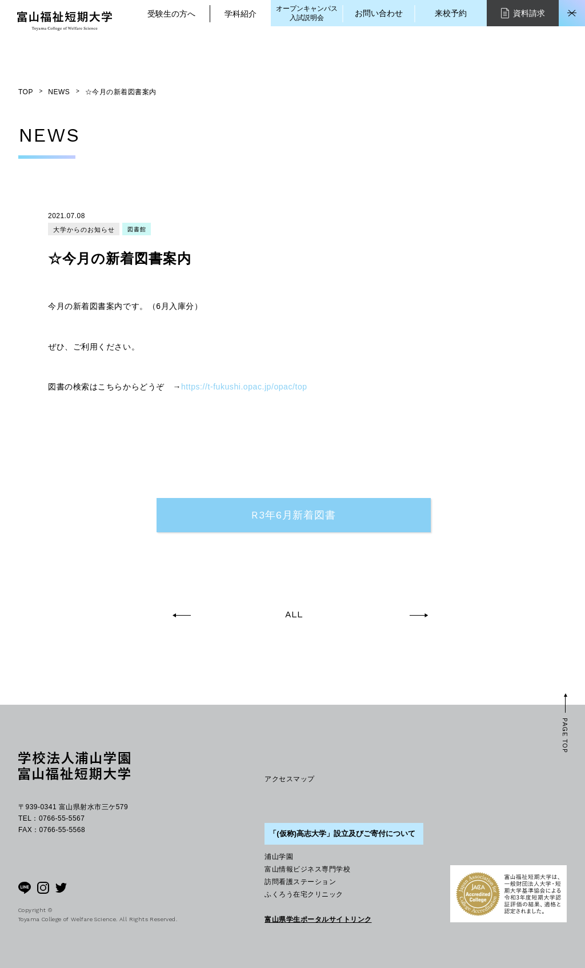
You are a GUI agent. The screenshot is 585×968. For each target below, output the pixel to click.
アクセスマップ (289, 779)
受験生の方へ (171, 13)
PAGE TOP (565, 735)
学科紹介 (241, 13)
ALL (294, 614)
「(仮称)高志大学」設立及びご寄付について (342, 833)
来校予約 (451, 13)
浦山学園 (279, 857)
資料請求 (523, 13)
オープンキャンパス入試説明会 (307, 13)
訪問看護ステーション (300, 882)
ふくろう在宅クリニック (304, 894)
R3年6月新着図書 (293, 515)
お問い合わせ (379, 13)
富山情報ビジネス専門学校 (307, 869)
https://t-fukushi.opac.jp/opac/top (244, 386)
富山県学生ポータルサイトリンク (318, 919)
